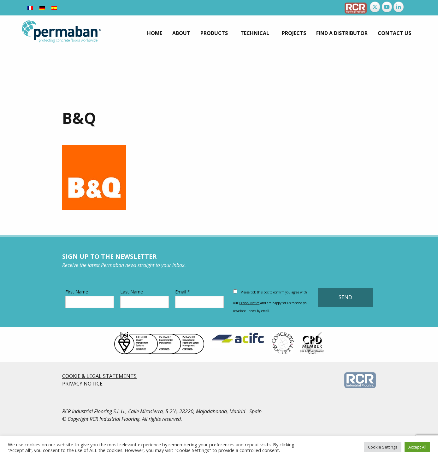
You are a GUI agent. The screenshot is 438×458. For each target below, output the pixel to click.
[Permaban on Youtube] (387, 7)
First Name (89, 298)
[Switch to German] (42, 7)
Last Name (144, 298)
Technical (254, 33)
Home (154, 33)
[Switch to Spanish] (54, 7)
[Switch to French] (30, 7)
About (181, 33)
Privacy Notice (249, 303)
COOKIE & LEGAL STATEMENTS (99, 376)
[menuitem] (154, 33)
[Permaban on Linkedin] (399, 7)
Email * (199, 298)
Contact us (394, 33)
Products (214, 33)
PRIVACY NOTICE (82, 383)
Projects (294, 33)
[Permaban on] (410, 6)
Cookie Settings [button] (383, 447)
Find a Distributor (342, 33)
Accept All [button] (417, 447)
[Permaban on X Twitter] (375, 7)
